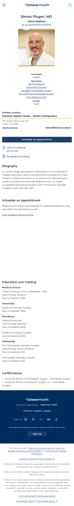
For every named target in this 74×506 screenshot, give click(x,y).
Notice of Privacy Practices (41, 448)
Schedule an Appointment (37, 139)
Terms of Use (51, 451)
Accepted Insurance (18, 156)
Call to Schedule (39, 149)
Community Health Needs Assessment (37, 496)
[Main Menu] (4, 5)
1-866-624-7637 (48, 405)
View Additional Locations (58, 127)
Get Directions (10, 128)
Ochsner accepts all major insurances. (37, 459)
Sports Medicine (36, 21)
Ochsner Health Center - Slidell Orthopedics (29, 116)
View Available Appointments (17, 215)
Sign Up (39, 433)
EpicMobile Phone (46, 501)
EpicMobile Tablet (25, 501)
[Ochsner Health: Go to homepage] (37, 4)
